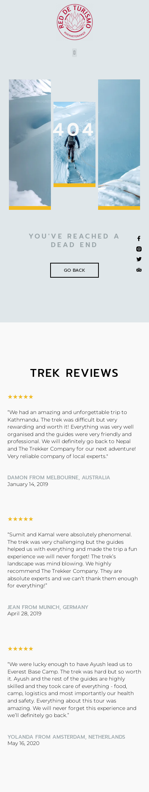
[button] (74, 52)
